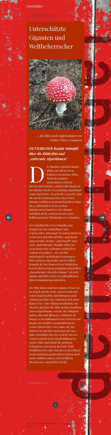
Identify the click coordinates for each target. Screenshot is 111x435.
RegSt (45, 383)
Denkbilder (35, 6)
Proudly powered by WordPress (42, 424)
